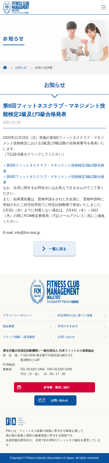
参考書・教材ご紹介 (57, 387)
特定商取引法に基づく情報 (75, 315)
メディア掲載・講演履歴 (19, 337)
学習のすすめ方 (68, 326)
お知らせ (21, 67)
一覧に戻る (57, 249)
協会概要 (9, 326)
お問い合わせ (66, 337)
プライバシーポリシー (17, 315)
